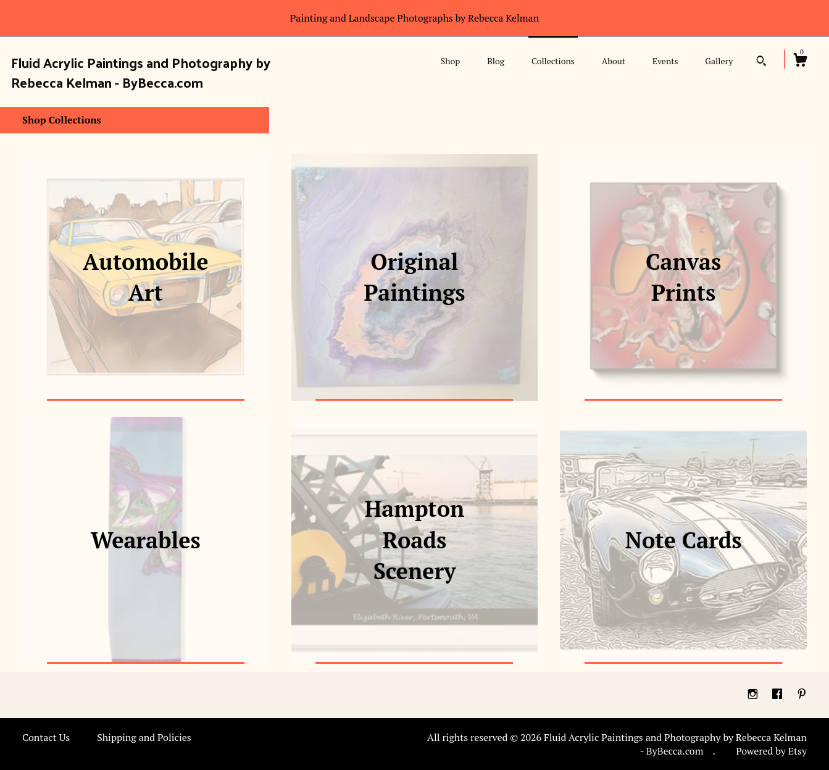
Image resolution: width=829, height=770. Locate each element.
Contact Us (46, 737)
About (613, 61)
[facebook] (778, 694)
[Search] (761, 62)
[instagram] (754, 694)
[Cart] (800, 61)
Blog (495, 61)
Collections (553, 61)
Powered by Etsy (771, 751)
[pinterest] (802, 694)
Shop (450, 61)
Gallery (719, 61)
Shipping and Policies (144, 737)
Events (665, 61)
